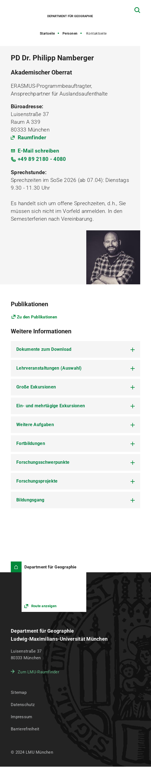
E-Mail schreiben (38, 151)
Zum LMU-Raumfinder (38, 671)
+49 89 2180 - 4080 (42, 159)
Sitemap (19, 692)
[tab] (75, 349)
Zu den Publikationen (37, 317)
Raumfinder (32, 137)
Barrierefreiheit (25, 729)
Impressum (21, 716)
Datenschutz (23, 704)
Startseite (47, 33)
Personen (70, 33)
